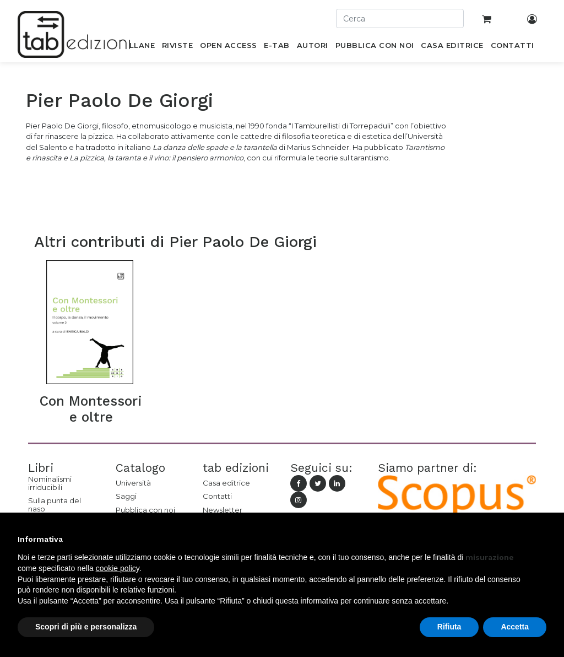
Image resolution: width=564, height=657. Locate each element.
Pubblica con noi (145, 509)
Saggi (126, 496)
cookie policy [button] (117, 568)
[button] (541, 539)
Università (133, 482)
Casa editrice (226, 482)
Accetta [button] (515, 626)
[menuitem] (135, 47)
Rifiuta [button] (449, 626)
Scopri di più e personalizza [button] (86, 626)
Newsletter (222, 509)
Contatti (217, 496)
